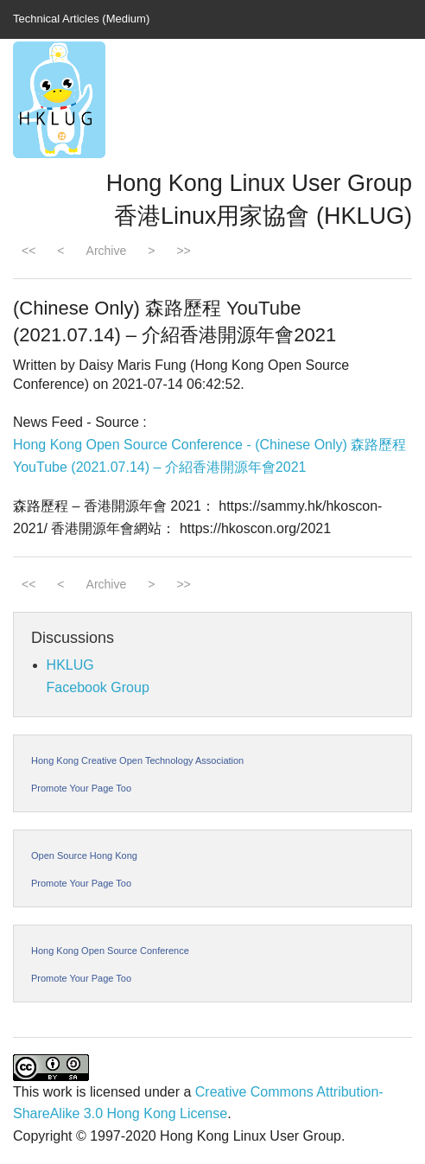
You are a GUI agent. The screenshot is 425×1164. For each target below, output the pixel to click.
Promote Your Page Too (81, 788)
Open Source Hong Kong (84, 855)
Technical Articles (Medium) (81, 18)
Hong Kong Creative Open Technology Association (137, 760)
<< (28, 251)
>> (183, 251)
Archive (106, 251)
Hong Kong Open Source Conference (110, 950)
